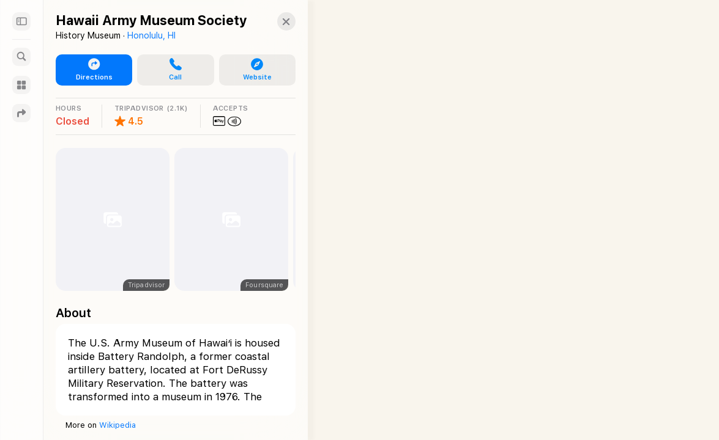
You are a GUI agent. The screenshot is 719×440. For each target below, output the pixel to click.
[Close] (279, 21)
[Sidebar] (21, 21)
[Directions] (21, 113)
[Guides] (21, 85)
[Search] (21, 57)
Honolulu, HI (151, 35)
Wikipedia (117, 425)
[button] (172, 70)
